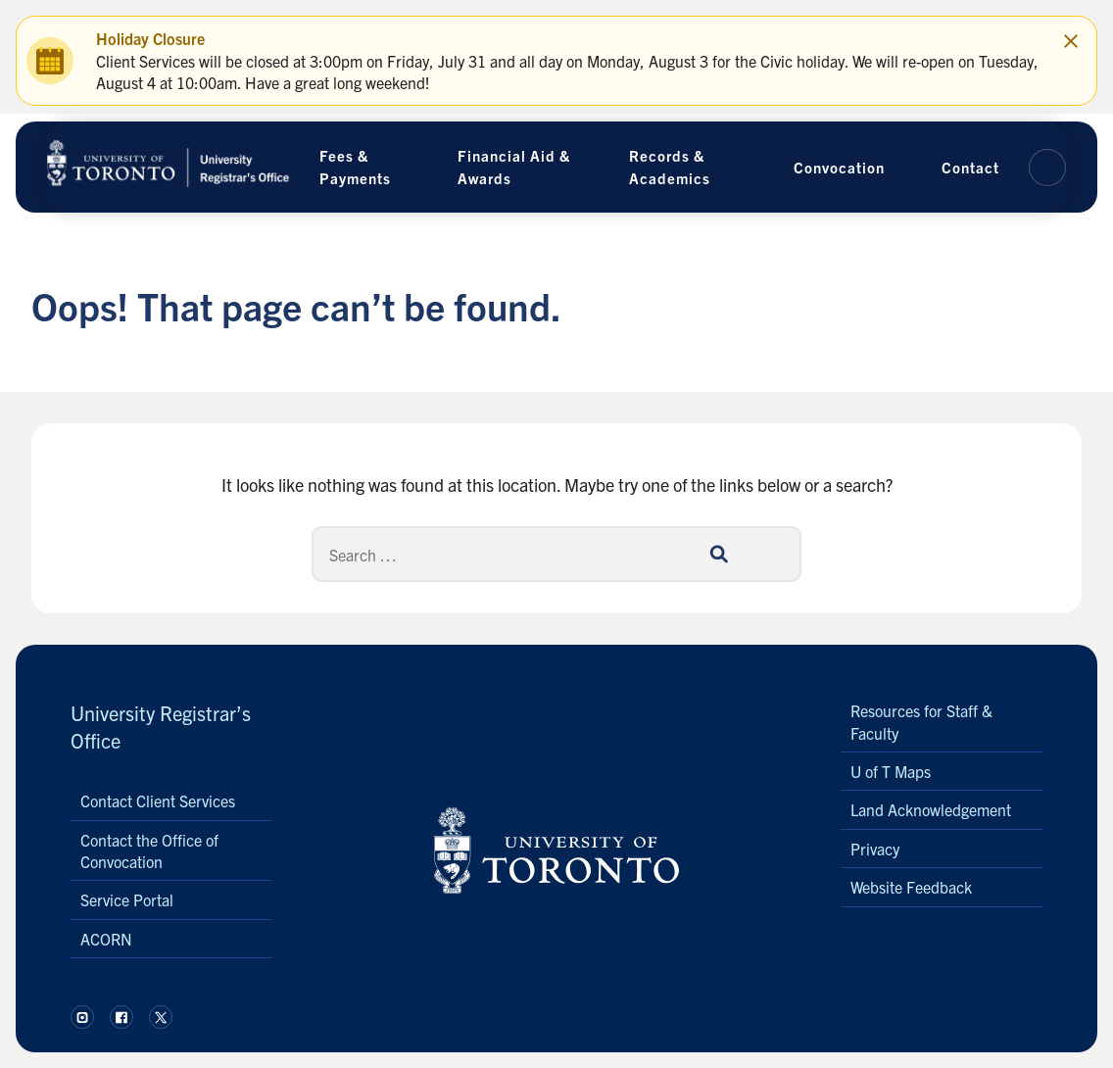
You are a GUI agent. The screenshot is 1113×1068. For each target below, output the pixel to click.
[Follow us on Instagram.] (82, 1017)
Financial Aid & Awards (514, 166)
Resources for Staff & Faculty (921, 721)
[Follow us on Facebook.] (121, 1017)
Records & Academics (669, 166)
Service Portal (126, 899)
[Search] (556, 554)
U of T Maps (890, 771)
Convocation (839, 167)
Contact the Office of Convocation (149, 850)
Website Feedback (911, 887)
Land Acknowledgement (930, 809)
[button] (1047, 167)
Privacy (874, 848)
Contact (970, 167)
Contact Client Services (157, 800)
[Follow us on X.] (160, 1017)
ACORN (106, 938)
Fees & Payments (355, 166)
